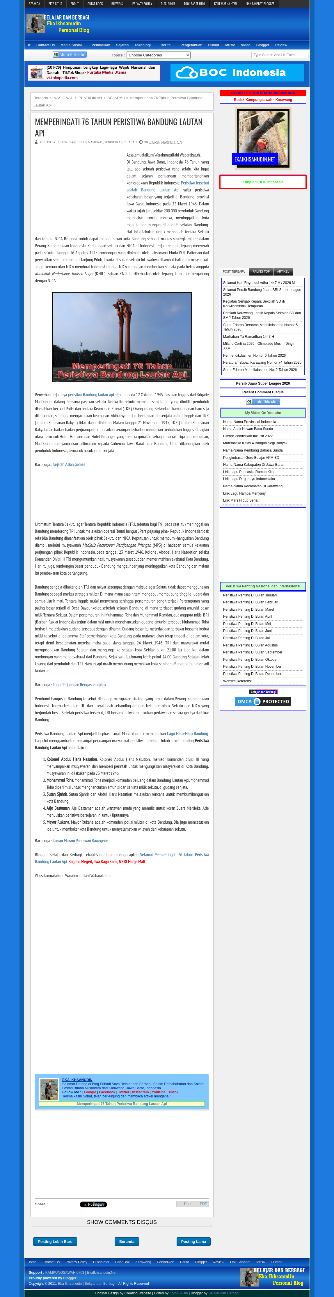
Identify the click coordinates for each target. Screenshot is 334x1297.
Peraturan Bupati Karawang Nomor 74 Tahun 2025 (262, 362)
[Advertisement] (201, 23)
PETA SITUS (55, 3)
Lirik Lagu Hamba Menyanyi (245, 493)
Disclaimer (101, 1262)
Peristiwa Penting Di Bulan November (252, 667)
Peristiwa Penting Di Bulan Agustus (250, 645)
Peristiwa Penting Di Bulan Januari (250, 595)
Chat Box (122, 1262)
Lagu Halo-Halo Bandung (187, 733)
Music (230, 45)
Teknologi (142, 45)
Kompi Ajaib (179, 1293)
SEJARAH (130, 142)
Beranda (126, 1241)
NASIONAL (95, 142)
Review (281, 45)
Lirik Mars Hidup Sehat (240, 500)
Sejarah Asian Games (69, 464)
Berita (165, 45)
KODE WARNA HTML (225, 3)
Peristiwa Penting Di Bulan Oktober (250, 660)
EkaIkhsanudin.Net (101, 1273)
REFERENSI (117, 3)
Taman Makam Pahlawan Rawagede (80, 840)
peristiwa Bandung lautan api (91, 394)
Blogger (262, 45)
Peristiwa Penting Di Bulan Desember (252, 674)
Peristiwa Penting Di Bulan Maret (248, 609)
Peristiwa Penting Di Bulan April (247, 616)
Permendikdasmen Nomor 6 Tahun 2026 (254, 355)
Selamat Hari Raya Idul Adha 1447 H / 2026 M (259, 283)
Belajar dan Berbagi (223, 1293)
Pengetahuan (191, 45)
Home (32, 1262)
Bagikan (99, 1203)
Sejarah (122, 45)
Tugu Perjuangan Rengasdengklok (79, 684)
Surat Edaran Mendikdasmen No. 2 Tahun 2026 (260, 370)
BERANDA (34, 3)
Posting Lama (193, 1241)
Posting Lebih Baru (55, 1241)
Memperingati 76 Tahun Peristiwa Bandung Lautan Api (118, 127)
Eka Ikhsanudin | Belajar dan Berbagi (86, 1284)
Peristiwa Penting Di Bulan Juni (247, 631)
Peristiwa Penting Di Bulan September (252, 652)
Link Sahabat (240, 1262)
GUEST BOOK (95, 3)
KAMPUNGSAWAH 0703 (64, 1273)
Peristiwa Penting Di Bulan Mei (247, 624)
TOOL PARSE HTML (194, 3)
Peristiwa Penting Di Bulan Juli (247, 638)
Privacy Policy (76, 1262)
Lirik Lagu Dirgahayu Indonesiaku (249, 479)
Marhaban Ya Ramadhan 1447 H (248, 337)
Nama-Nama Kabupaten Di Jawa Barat (253, 465)
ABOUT (75, 3)
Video (245, 45)
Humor (214, 45)
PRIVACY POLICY (142, 3)
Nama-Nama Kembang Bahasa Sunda (253, 450)
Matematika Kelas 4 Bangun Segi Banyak (255, 443)
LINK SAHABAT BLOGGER (260, 3)
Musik (260, 1262)
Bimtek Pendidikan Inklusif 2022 (248, 436)
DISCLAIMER (168, 3)
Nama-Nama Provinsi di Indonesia (249, 422)
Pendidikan (101, 45)
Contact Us (45, 45)
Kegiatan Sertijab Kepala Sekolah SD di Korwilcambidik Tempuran (254, 303)
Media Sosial (71, 45)
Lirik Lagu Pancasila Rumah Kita (248, 472)
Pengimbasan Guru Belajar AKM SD (251, 458)
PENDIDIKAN (113, 142)
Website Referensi (237, 681)
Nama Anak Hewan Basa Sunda (248, 429)
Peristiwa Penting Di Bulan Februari (250, 602)
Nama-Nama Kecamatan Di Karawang (253, 486)
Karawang (143, 1262)
